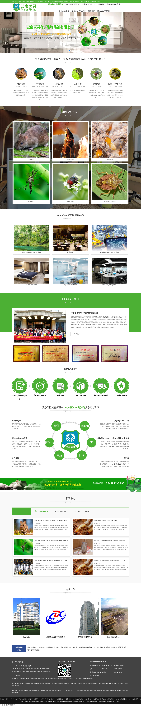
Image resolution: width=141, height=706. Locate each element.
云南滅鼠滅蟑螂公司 (120, 464)
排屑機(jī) (49, 647)
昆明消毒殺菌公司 (84, 683)
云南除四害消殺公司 (38, 683)
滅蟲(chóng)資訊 (61, 511)
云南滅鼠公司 (57, 683)
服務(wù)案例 (64, 11)
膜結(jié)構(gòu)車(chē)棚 (36, 647)
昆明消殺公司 (49, 683)
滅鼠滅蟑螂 (106, 317)
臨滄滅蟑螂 (65, 683)
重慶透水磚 (122, 647)
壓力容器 (107, 647)
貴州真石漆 (73, 647)
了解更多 (77, 334)
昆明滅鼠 (111, 446)
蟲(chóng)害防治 (72, 4)
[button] (69, 50)
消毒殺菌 (101, 4)
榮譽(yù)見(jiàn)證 (79, 11)
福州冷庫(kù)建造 (33, 650)
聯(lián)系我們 (94, 675)
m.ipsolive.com (23, 678)
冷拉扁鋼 (99, 647)
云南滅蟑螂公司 (74, 683)
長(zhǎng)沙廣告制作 (61, 647)
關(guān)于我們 (103, 11)
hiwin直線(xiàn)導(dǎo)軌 (86, 647)
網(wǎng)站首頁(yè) (56, 4)
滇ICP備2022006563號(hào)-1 (85, 678)
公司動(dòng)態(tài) (81, 511)
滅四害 (113, 317)
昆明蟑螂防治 (119, 683)
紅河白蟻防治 (95, 683)
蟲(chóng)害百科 (41, 511)
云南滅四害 (119, 446)
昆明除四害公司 (27, 683)
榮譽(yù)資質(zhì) (95, 672)
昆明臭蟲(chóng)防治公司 (107, 683)
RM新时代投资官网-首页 (7, 705)
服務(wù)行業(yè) (88, 4)
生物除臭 (114, 647)
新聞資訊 (91, 11)
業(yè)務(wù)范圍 (113, 4)
